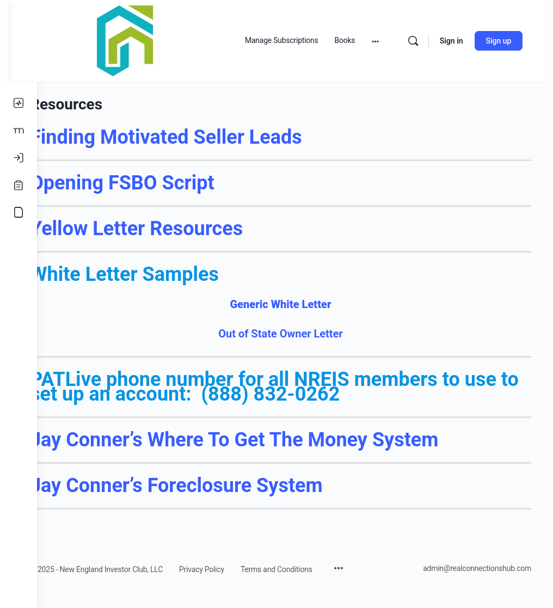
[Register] (18, 185)
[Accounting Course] (18, 212)
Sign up (507, 40)
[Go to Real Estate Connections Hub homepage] (154, 39)
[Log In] (18, 157)
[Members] (18, 130)
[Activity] (18, 103)
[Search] (421, 40)
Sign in (459, 40)
